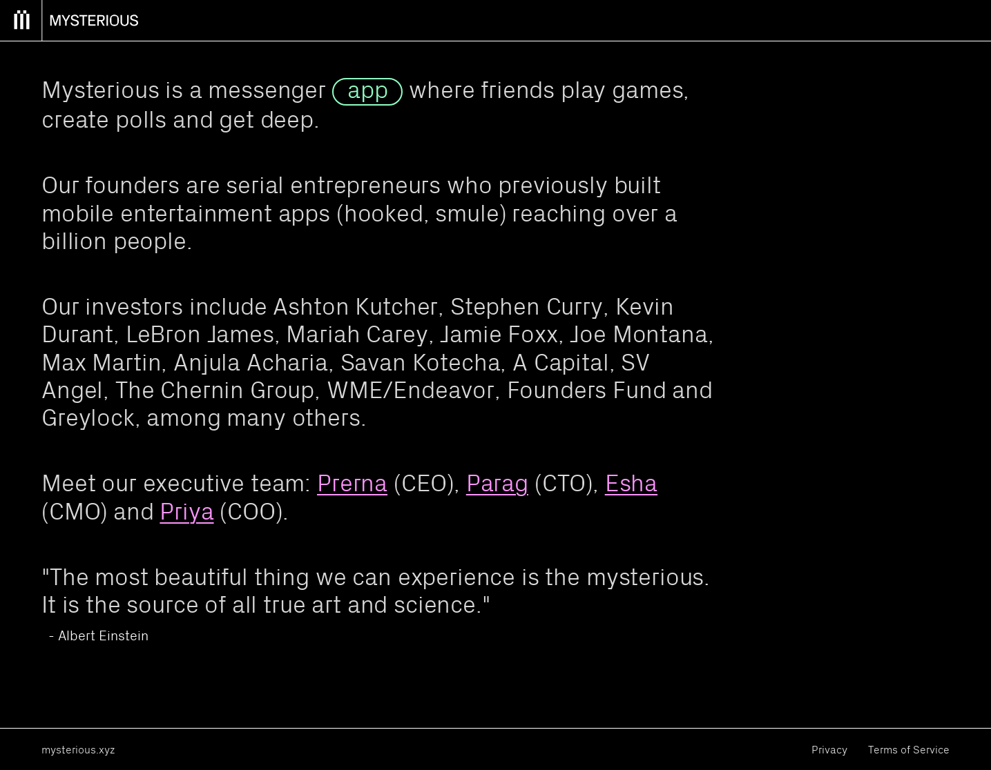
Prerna (352, 482)
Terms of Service (909, 749)
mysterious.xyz (78, 749)
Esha (631, 482)
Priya (186, 510)
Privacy (829, 749)
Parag (497, 482)
